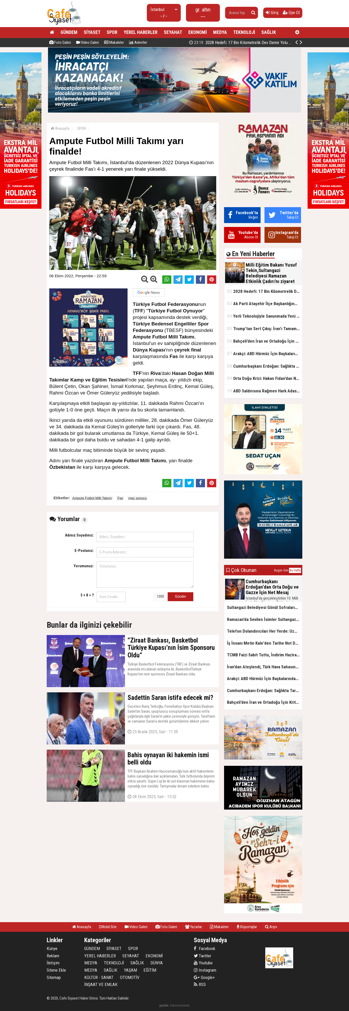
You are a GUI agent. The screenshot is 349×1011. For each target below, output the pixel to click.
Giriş (272, 12)
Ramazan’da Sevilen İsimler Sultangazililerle (264, 619)
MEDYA (220, 32)
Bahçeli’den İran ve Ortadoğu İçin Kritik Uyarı (264, 341)
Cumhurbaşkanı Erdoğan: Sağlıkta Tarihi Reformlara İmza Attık (264, 366)
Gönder (180, 596)
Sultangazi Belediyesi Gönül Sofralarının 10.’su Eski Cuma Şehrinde (264, 607)
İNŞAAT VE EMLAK (101, 984)
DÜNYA (157, 962)
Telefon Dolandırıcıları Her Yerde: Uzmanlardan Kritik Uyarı (264, 631)
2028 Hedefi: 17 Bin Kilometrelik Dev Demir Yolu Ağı (241, 42)
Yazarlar (193, 926)
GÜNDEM (69, 32)
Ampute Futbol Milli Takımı (92, 498)
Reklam (53, 955)
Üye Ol (291, 12)
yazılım (164, 1005)
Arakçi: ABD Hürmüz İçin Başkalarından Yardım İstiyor (264, 353)
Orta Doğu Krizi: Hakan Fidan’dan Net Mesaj (264, 378)
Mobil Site (108, 926)
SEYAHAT (173, 32)
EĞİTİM (149, 970)
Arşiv (271, 926)
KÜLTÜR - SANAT (98, 977)
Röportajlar (247, 926)
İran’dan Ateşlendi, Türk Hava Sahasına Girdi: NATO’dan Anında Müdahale (264, 666)
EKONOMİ (197, 32)
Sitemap (54, 977)
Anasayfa (60, 128)
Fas (120, 498)
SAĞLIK (268, 32)
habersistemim (180, 1005)
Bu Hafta (295, 570)
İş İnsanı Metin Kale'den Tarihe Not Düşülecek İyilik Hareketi (264, 643)
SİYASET (92, 32)
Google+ (204, 977)
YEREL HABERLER (141, 32)
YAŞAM (130, 970)
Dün (286, 570)
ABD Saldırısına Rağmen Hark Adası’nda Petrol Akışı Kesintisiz (264, 391)
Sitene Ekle (56, 970)
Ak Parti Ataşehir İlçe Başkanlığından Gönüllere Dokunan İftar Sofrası (264, 303)
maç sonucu (137, 498)
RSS (200, 984)
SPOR (112, 32)
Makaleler (114, 42)
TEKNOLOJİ (244, 32)
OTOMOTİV (130, 977)
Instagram (205, 970)
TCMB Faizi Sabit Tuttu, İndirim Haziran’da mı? (264, 654)
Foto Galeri (60, 42)
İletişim (53, 962)
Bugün (278, 570)
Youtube (203, 962)
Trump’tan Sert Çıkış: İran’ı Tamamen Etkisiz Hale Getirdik (264, 328)
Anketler (138, 42)
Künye (52, 948)
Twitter (202, 955)
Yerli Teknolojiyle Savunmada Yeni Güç (264, 316)
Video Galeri (87, 42)
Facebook (204, 948)
